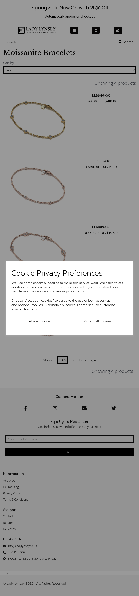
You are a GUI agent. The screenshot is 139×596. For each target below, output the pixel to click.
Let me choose (39, 320)
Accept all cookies (97, 320)
